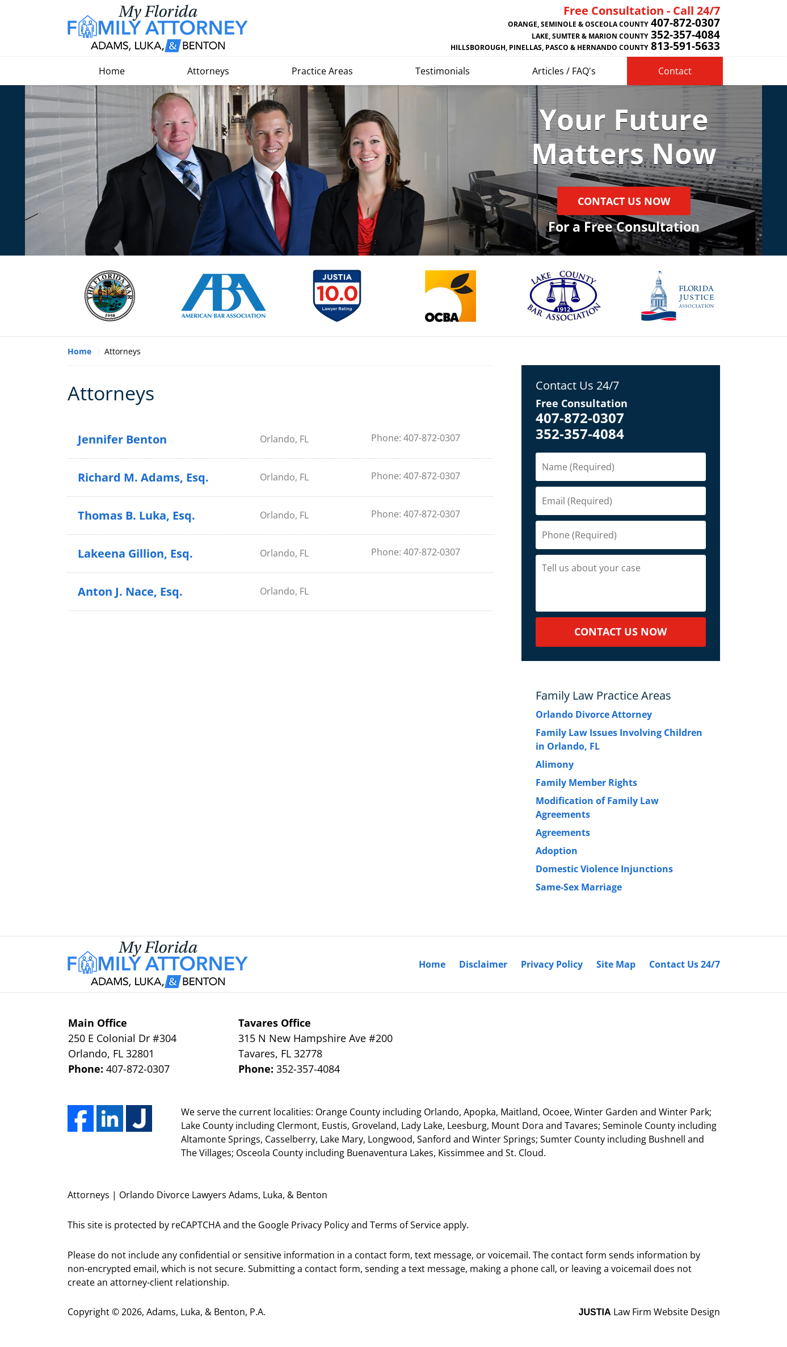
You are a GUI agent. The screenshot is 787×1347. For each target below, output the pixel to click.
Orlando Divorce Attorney (594, 714)
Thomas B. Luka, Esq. (136, 515)
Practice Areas (322, 71)
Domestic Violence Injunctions (604, 869)
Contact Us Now (624, 201)
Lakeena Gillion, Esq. (135, 553)
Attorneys (208, 71)
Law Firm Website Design (649, 1312)
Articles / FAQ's (564, 71)
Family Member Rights (586, 782)
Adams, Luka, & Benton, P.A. (206, 1312)
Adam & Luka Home (158, 28)
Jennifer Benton (122, 439)
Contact (675, 71)
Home (112, 71)
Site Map (616, 964)
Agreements (563, 832)
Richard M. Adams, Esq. (143, 477)
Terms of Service (405, 1225)
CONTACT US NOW (620, 631)
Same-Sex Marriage (579, 887)
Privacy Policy (552, 964)
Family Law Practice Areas (603, 695)
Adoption (557, 850)
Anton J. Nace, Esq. (130, 591)
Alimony (555, 764)
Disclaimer (483, 964)
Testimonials (442, 71)
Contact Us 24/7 (577, 385)
